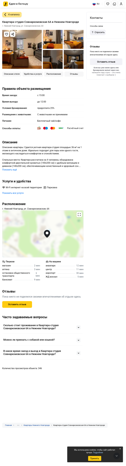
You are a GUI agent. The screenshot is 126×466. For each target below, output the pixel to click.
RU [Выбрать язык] (96, 3)
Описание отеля (12, 74)
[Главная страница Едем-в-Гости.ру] (15, 4)
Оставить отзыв (17, 304)
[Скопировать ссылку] (12, 34)
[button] (108, 4)
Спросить (98, 32)
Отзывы (74, 74)
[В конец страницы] (116, 456)
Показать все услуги (13, 193)
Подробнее (98, 452)
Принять (94, 458)
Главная (8, 425)
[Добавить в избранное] (6, 34)
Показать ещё (9, 169)
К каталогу (10, 14)
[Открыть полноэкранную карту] (43, 233)
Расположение (54, 74)
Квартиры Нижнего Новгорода (37, 425)
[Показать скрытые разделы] (18, 425)
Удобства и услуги (33, 74)
